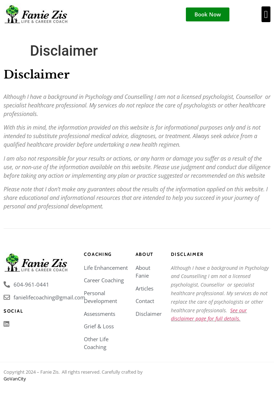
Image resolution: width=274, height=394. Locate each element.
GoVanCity (15, 378)
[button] (266, 14)
